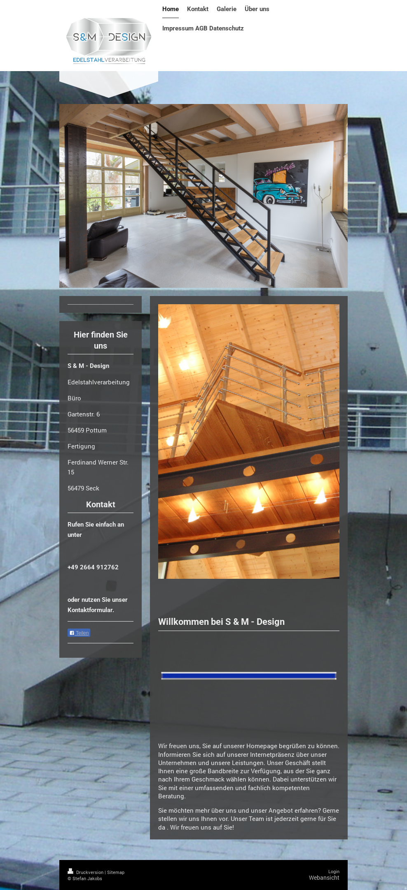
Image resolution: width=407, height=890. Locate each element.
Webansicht (324, 877)
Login (333, 871)
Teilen (79, 633)
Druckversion (86, 872)
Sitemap (115, 872)
